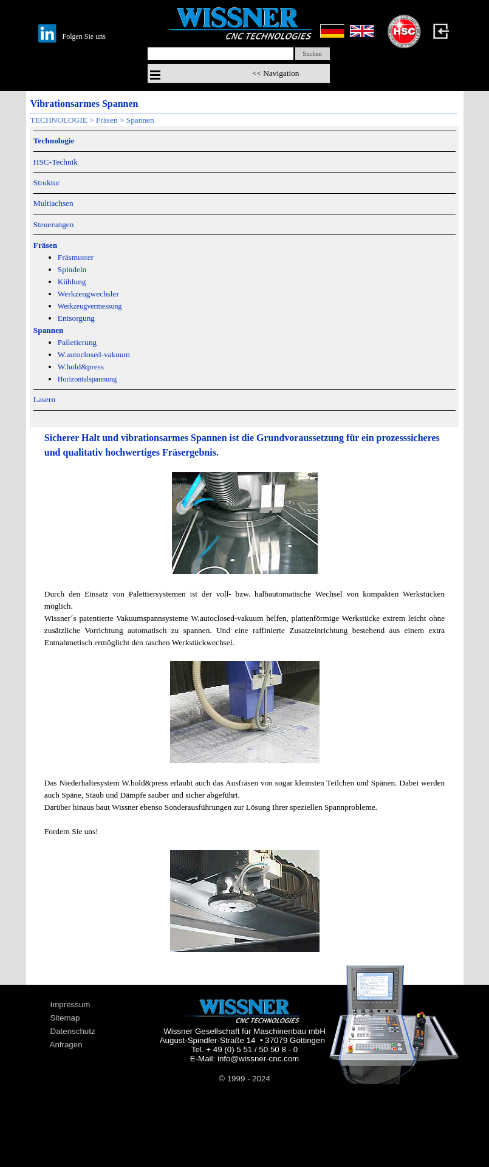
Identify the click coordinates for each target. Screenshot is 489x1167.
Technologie (54, 140)
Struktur (46, 182)
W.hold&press (81, 366)
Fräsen (107, 120)
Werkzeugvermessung (90, 306)
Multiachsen (53, 203)
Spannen (140, 120)
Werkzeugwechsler (88, 293)
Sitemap (65, 1017)
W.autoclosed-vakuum (94, 354)
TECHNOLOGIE (58, 120)
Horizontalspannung (87, 379)
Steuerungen (53, 224)
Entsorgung (76, 318)
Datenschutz (72, 1031)
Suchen (312, 53)
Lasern (44, 399)
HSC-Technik (55, 161)
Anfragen (66, 1044)
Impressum (70, 1004)
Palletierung (77, 342)
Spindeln (72, 269)
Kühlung (72, 281)
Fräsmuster (76, 257)
